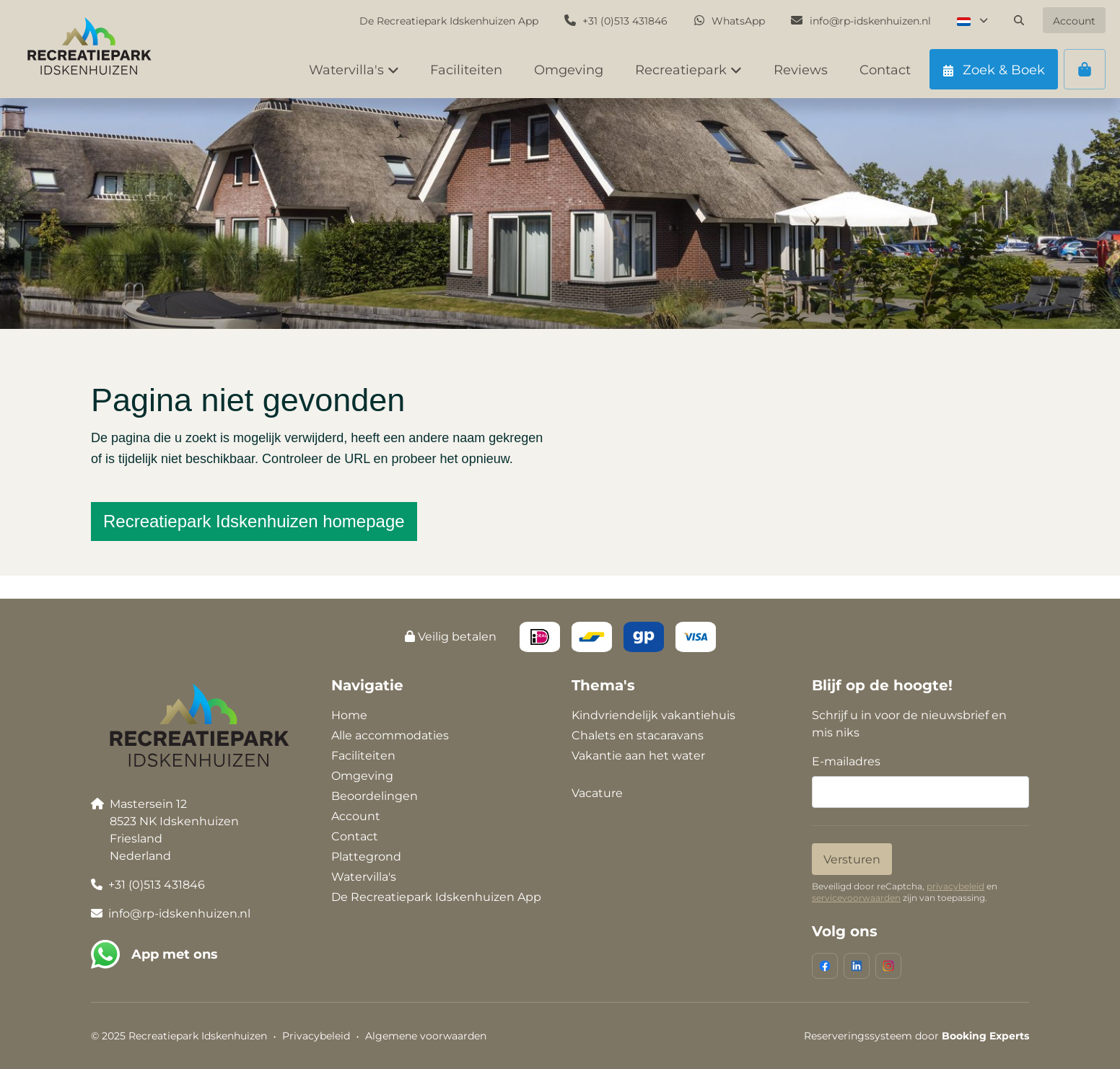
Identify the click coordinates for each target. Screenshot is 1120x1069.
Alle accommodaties (390, 735)
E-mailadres (846, 761)
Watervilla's (363, 877)
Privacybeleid (316, 1035)
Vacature (597, 793)
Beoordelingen (374, 796)
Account (355, 816)
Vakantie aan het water (638, 755)
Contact (354, 836)
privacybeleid (955, 886)
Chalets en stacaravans (638, 735)
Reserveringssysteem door (916, 1035)
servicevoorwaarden (856, 897)
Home (349, 715)
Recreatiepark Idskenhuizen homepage (254, 521)
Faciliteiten (363, 755)
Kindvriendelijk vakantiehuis (653, 715)
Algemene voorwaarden (425, 1035)
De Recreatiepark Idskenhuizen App (436, 897)
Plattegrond (366, 856)
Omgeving (362, 776)
